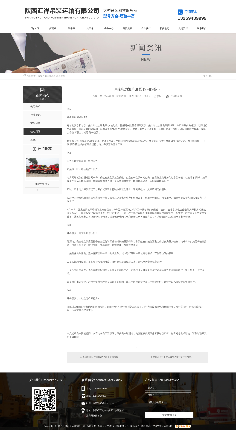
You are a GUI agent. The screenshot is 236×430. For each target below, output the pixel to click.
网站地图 (134, 426)
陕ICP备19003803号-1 (118, 426)
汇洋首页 (34, 28)
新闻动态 (164, 28)
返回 (207, 76)
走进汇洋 (183, 28)
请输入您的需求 (168, 404)
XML (148, 426)
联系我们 (202, 28)
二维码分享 (176, 96)
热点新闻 (60, 76)
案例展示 (127, 28)
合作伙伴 (146, 28)
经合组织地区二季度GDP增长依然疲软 (99, 357)
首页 (40, 76)
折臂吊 (52, 28)
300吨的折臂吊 (42, 184)
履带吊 (71, 28)
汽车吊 (90, 28)
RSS (142, 426)
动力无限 (168, 426)
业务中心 (109, 28)
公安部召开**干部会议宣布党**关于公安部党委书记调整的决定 (177, 357)
